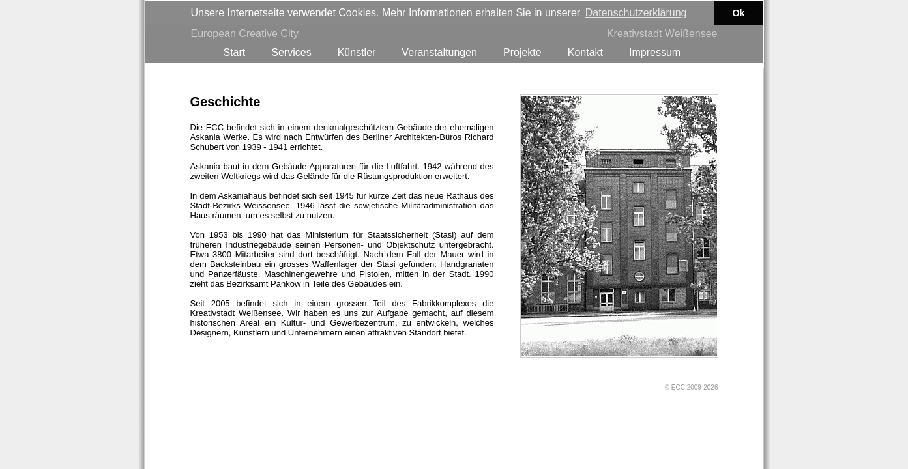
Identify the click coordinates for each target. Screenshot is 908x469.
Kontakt (585, 51)
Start (235, 51)
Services (291, 51)
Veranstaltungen (439, 51)
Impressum (655, 51)
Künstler (357, 51)
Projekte (522, 51)
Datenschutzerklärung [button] (636, 12)
